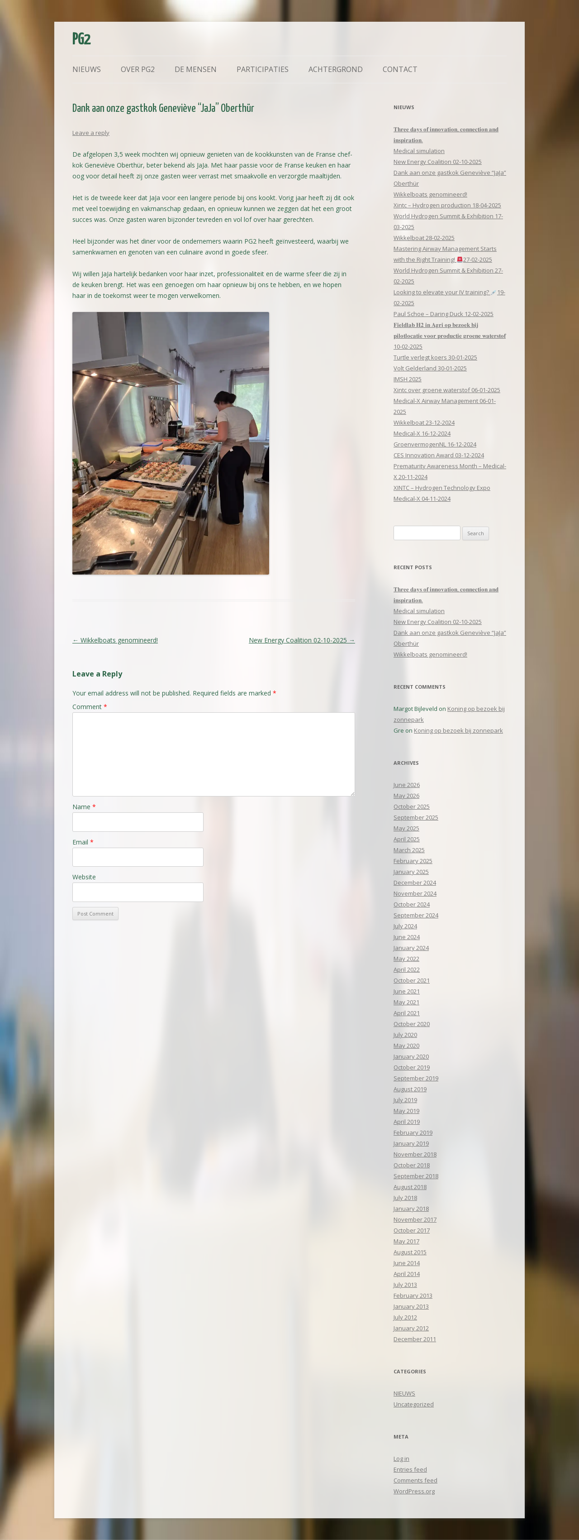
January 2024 (411, 948)
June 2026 (407, 785)
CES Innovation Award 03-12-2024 (439, 455)
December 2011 (415, 1339)
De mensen (196, 69)
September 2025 (416, 817)
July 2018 (405, 1198)
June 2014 (407, 1263)
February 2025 (413, 861)
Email (83, 842)
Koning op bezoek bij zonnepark (458, 730)
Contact (400, 69)
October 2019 (412, 1067)
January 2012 (411, 1328)
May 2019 (406, 1111)
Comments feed (415, 1480)
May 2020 (406, 1045)
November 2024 (415, 893)
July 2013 (405, 1285)
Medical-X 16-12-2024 (422, 433)
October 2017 (412, 1230)
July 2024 (405, 926)
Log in (401, 1458)
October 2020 (412, 1024)
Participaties (263, 69)
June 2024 (407, 937)
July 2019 (405, 1100)
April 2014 (407, 1274)
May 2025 (406, 828)
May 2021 (406, 1002)
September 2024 (416, 915)
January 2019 (411, 1143)
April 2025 (407, 839)
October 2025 (412, 806)
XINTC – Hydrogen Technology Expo (442, 488)
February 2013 (413, 1295)
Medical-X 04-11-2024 (422, 498)
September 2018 (416, 1176)
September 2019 (416, 1078)
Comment (89, 706)
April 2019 (407, 1122)
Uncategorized (414, 1404)
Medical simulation (419, 151)
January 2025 (411, 872)
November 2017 (415, 1219)
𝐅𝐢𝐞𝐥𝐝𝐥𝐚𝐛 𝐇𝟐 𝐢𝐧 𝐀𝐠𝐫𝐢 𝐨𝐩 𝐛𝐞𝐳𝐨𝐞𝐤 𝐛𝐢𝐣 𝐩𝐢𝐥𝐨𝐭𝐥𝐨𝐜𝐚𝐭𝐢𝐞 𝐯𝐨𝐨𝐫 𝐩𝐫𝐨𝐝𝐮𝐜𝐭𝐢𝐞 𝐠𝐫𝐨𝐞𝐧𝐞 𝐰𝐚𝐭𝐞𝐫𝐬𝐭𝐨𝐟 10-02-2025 (450, 335)
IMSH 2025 (408, 379)
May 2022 (406, 959)
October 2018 (412, 1165)
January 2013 (411, 1306)
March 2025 (409, 850)
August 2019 (410, 1089)
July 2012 (405, 1317)
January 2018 (411, 1208)
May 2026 (406, 796)
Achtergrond (335, 69)
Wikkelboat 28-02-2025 (424, 238)
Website (84, 877)
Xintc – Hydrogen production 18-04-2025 (447, 205)
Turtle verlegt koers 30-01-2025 (435, 357)
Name (84, 806)
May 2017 (406, 1241)
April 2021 (407, 1013)
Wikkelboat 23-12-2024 (424, 422)
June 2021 (407, 991)
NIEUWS (404, 1393)
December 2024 (415, 882)
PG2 (81, 40)
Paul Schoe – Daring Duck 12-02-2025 (444, 314)
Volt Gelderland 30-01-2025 (430, 368)
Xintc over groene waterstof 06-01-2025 (447, 390)
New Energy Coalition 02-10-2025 (302, 640)
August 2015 (410, 1252)
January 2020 (411, 1056)
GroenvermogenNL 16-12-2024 (435, 444)
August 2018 (410, 1187)
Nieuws (86, 69)
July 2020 (405, 1035)
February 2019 (413, 1132)
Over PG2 (138, 69)
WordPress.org (414, 1491)
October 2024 (412, 904)
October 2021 (412, 980)
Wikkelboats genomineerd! (115, 640)
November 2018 (415, 1154)
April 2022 (407, 969)
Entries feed (410, 1469)
